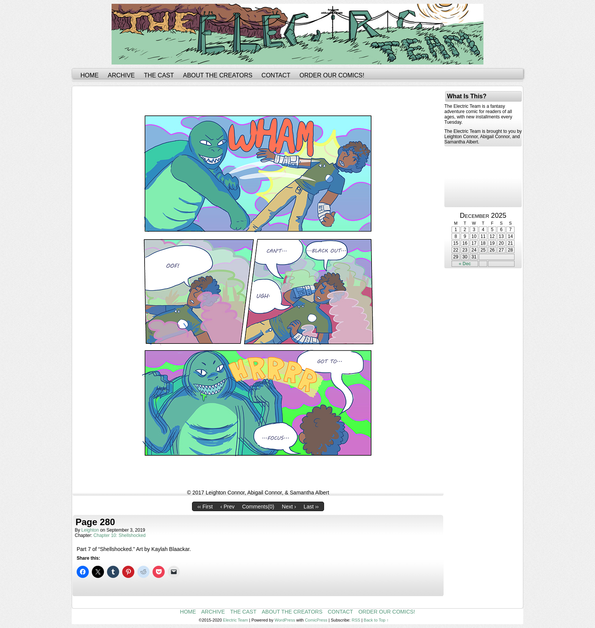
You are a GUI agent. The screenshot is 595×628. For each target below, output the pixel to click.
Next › (289, 507)
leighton (90, 530)
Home (89, 75)
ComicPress (316, 620)
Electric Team (235, 620)
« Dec (465, 263)
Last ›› (311, 507)
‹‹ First (204, 507)
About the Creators (217, 75)
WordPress (285, 620)
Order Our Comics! (331, 75)
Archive (121, 75)
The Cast (159, 75)
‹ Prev (227, 507)
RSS (356, 620)
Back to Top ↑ (376, 620)
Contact (275, 75)
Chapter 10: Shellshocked (119, 535)
